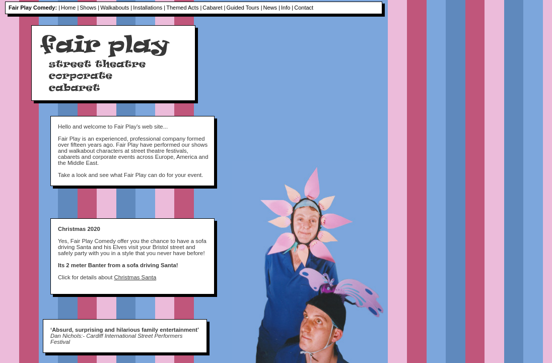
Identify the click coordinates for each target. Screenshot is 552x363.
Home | (70, 8)
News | (271, 8)
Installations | (149, 8)
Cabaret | (213, 8)
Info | (287, 8)
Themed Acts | (183, 8)
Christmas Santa (135, 277)
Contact (303, 8)
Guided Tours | (244, 8)
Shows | (89, 8)
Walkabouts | (116, 8)
